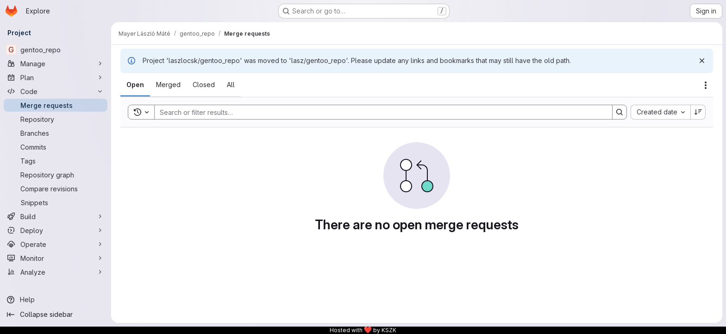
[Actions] (705, 85)
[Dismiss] (701, 60)
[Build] (55, 216)
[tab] (135, 84)
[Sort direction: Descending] (698, 112)
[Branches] (55, 132)
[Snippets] (55, 202)
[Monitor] (55, 258)
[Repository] (55, 119)
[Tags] (55, 160)
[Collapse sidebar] (55, 314)
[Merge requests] (55, 105)
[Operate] (55, 244)
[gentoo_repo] (55, 49)
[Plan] (55, 77)
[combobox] (660, 112)
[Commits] (55, 146)
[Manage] (55, 63)
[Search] (379, 112)
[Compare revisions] (55, 188)
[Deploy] (55, 230)
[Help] (55, 299)
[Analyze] (55, 271)
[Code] (55, 91)
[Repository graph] (55, 174)
